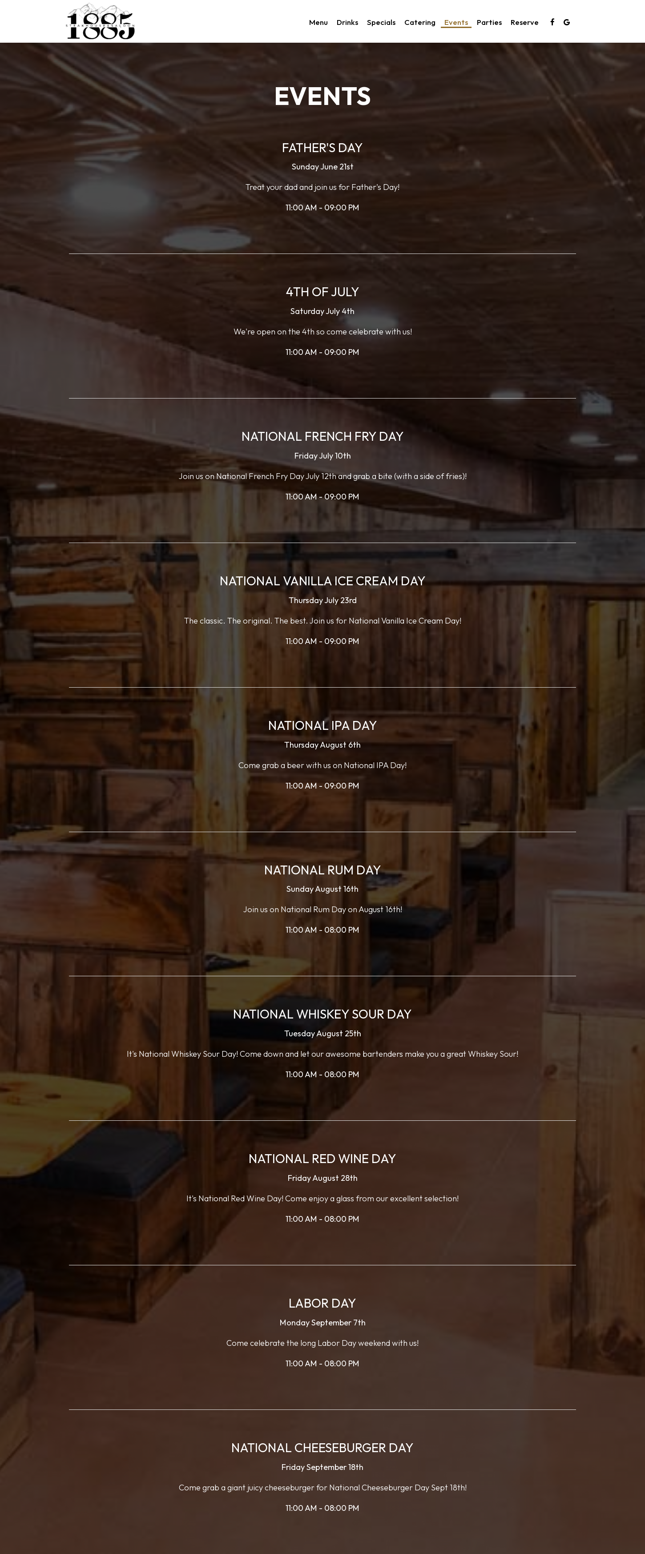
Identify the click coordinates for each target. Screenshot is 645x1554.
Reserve (525, 22)
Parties (489, 22)
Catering (419, 22)
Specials (381, 22)
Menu (318, 22)
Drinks (347, 22)
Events (456, 22)
